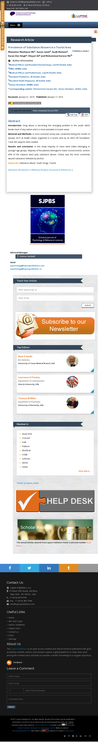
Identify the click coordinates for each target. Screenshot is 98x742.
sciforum (25, 458)
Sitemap (11, 639)
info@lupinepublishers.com (22, 604)
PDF (84, 114)
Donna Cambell (27, 256)
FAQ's (10, 635)
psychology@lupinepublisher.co (26, 269)
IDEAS (24, 467)
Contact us (13, 632)
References (66, 169)
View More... (84, 471)
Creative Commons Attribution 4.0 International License (36, 728)
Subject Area (13, 628)
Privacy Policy (69, 731)
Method (35, 169)
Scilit (23, 442)
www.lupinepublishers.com (21, 731)
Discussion (54, 169)
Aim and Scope (14, 621)
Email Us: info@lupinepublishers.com (24, 2)
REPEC (24, 462)
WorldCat (25, 450)
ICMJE (24, 454)
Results (43, 169)
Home (10, 618)
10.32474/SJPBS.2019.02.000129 (27, 103)
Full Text (70, 114)
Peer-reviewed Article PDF (45, 110)
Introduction (24, 169)
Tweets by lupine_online (28, 483)
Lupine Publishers (18, 649)
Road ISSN (26, 434)
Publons (25, 446)
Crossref (25, 438)
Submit (88, 305)
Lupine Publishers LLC (42, 725)
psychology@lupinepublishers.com (27, 265)
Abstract (12, 169)
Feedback (14, 662)
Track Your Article (27, 280)
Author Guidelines (16, 625)
